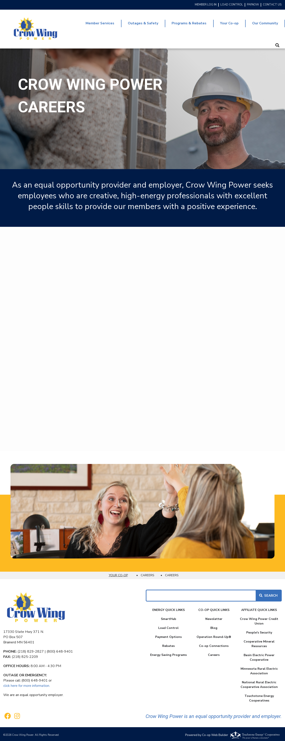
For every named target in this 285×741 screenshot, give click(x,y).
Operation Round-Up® (214, 635)
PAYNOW (253, 5)
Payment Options (168, 635)
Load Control (168, 626)
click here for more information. (26, 684)
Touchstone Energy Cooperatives (259, 696)
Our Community (265, 22)
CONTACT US (272, 5)
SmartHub (168, 617)
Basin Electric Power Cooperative (259, 655)
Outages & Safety (138, 22)
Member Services (94, 22)
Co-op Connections (214, 644)
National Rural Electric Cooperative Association (259, 682)
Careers (214, 653)
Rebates (168, 644)
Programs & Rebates (186, 22)
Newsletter (213, 617)
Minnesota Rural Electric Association (259, 669)
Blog (213, 626)
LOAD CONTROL (231, 5)
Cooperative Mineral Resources (259, 642)
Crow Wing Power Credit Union (259, 619)
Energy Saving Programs (168, 653)
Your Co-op (228, 22)
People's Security (259, 631)
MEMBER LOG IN (205, 5)
